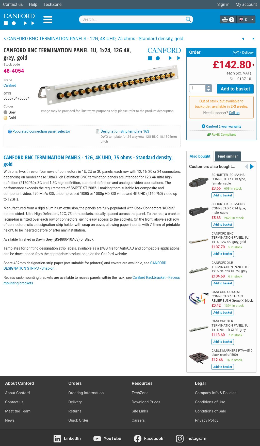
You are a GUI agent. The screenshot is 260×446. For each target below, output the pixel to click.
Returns (75, 409)
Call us (234, 111)
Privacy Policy (207, 419)
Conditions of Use (210, 400)
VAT (236, 52)
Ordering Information (86, 391)
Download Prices (146, 400)
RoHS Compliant (221, 133)
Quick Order (78, 419)
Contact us (13, 4)
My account (246, 4)
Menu (47, 19)
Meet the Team (17, 409)
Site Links (140, 409)
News (10, 419)
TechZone (52, 4)
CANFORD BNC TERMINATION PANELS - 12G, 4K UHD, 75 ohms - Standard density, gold (88, 160)
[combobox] (136, 19)
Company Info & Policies (215, 391)
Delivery (248, 52)
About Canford (17, 391)
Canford (10, 85)
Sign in (223, 4)
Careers (138, 419)
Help (33, 4)
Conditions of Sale (210, 409)
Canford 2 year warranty (221, 125)
